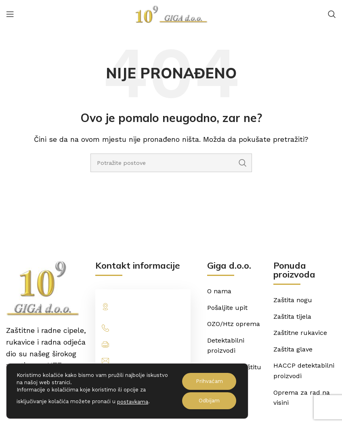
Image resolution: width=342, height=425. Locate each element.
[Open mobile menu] (10, 14)
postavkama (132, 402)
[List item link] (143, 328)
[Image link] (42, 288)
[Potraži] (332, 14)
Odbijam (208, 401)
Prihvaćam (208, 381)
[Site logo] (171, 13)
